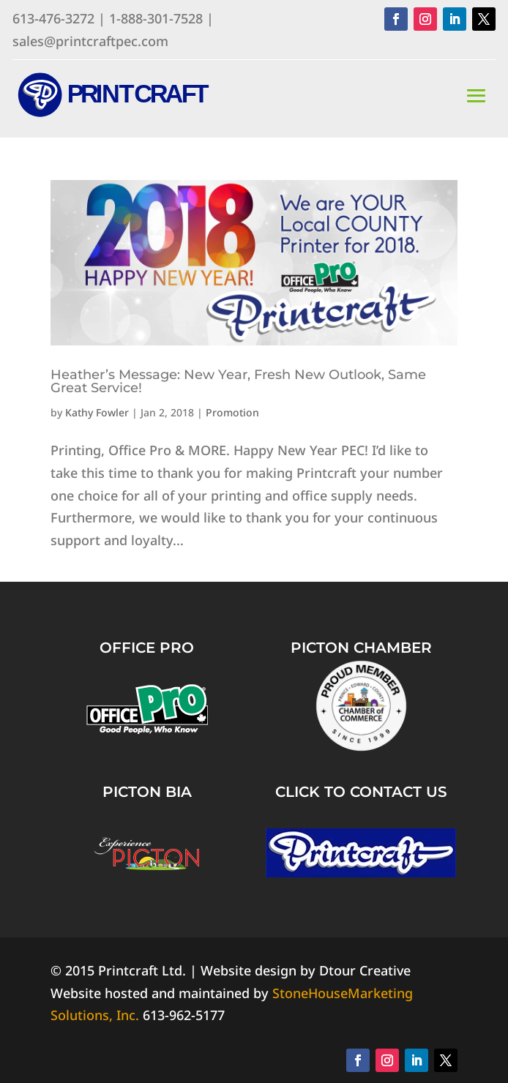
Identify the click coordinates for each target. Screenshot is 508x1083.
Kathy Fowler (97, 412)
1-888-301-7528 (156, 18)
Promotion (232, 412)
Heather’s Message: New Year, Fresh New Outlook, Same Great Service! (238, 381)
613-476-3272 (53, 18)
